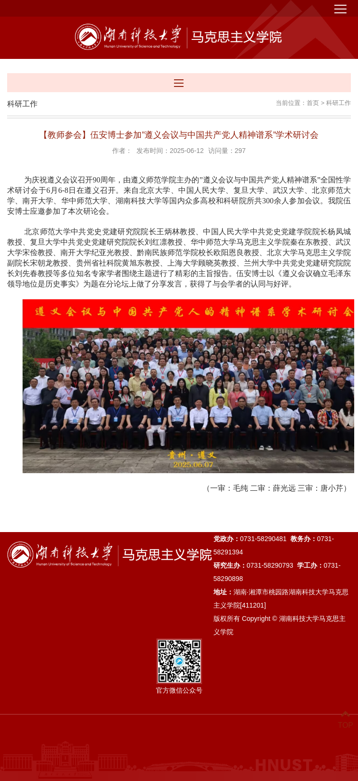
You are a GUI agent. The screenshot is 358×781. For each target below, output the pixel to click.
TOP (345, 719)
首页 (313, 102)
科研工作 (338, 102)
